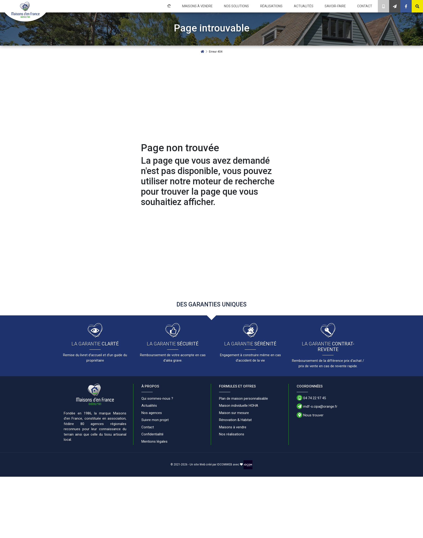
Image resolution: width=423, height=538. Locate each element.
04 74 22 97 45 (311, 398)
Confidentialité (152, 434)
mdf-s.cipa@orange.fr (317, 406)
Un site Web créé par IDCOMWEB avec (216, 464)
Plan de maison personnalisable (243, 398)
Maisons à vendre (197, 6)
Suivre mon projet (155, 420)
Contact (364, 6)
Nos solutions (236, 6)
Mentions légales (154, 441)
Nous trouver (310, 415)
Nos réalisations (231, 434)
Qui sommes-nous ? (157, 398)
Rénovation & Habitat (235, 420)
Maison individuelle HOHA (238, 405)
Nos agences (151, 413)
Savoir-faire (335, 6)
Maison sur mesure (234, 413)
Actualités (303, 6)
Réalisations (271, 6)
